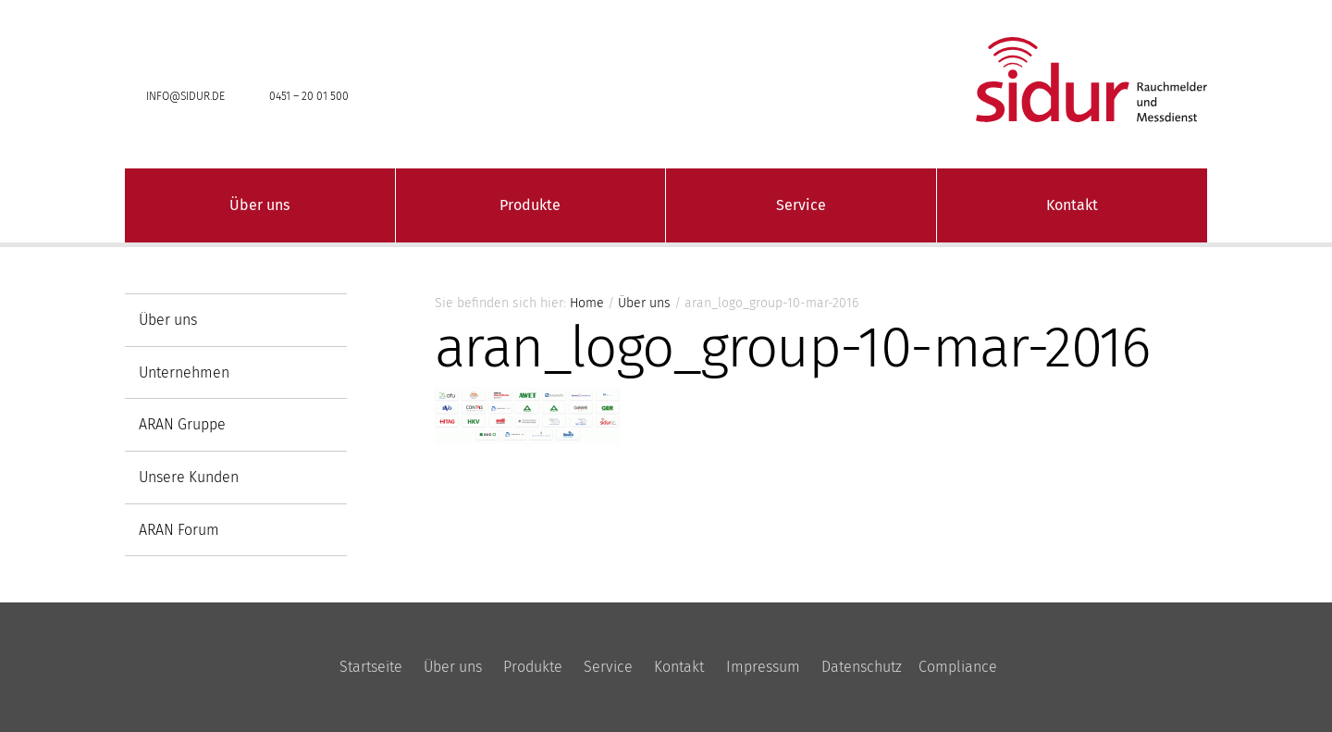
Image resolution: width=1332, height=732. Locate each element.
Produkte (530, 205)
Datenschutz (861, 667)
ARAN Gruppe (182, 424)
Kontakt (1072, 205)
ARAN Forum (179, 530)
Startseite (370, 667)
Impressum (763, 667)
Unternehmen (184, 372)
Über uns (259, 205)
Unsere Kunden (189, 477)
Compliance (958, 667)
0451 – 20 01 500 (309, 96)
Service (801, 205)
